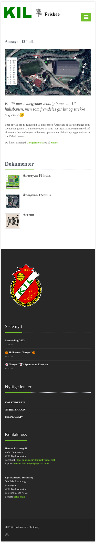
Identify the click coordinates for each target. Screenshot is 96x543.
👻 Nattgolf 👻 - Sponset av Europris (26, 364)
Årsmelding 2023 (15, 340)
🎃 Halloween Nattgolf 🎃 (20, 352)
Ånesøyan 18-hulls (37, 175)
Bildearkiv (14, 416)
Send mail (19, 496)
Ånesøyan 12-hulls (37, 195)
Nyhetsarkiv (15, 409)
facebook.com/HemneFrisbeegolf (36, 459)
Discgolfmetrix (36, 142)
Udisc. (54, 142)
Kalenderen (15, 402)
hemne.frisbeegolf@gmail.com (31, 463)
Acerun (28, 215)
